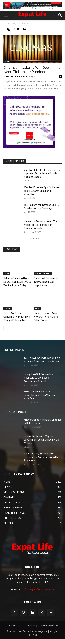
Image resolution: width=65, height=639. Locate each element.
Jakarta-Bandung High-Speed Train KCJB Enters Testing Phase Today (17, 282)
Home (6, 23)
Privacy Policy (30, 625)
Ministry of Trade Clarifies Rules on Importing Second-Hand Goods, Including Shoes (42, 173)
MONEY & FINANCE (43, 274)
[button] (5, 15)
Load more (32, 238)
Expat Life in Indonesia (15, 76)
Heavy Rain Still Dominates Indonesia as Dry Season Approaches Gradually (38, 377)
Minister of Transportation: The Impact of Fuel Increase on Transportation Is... (41, 225)
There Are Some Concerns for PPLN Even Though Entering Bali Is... (16, 317)
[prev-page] (5, 328)
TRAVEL (8, 308)
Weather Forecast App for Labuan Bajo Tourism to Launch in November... (42, 191)
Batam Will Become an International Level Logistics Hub (46, 282)
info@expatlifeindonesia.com (39, 589)
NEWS (7, 61)
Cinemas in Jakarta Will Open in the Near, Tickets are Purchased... (31, 69)
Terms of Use (14, 625)
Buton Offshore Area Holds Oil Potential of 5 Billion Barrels (46, 317)
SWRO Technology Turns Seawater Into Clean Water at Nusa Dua (40, 395)
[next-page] (11, 328)
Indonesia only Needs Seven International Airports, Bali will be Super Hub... (41, 457)
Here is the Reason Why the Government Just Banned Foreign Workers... (42, 439)
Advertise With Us (49, 625)
